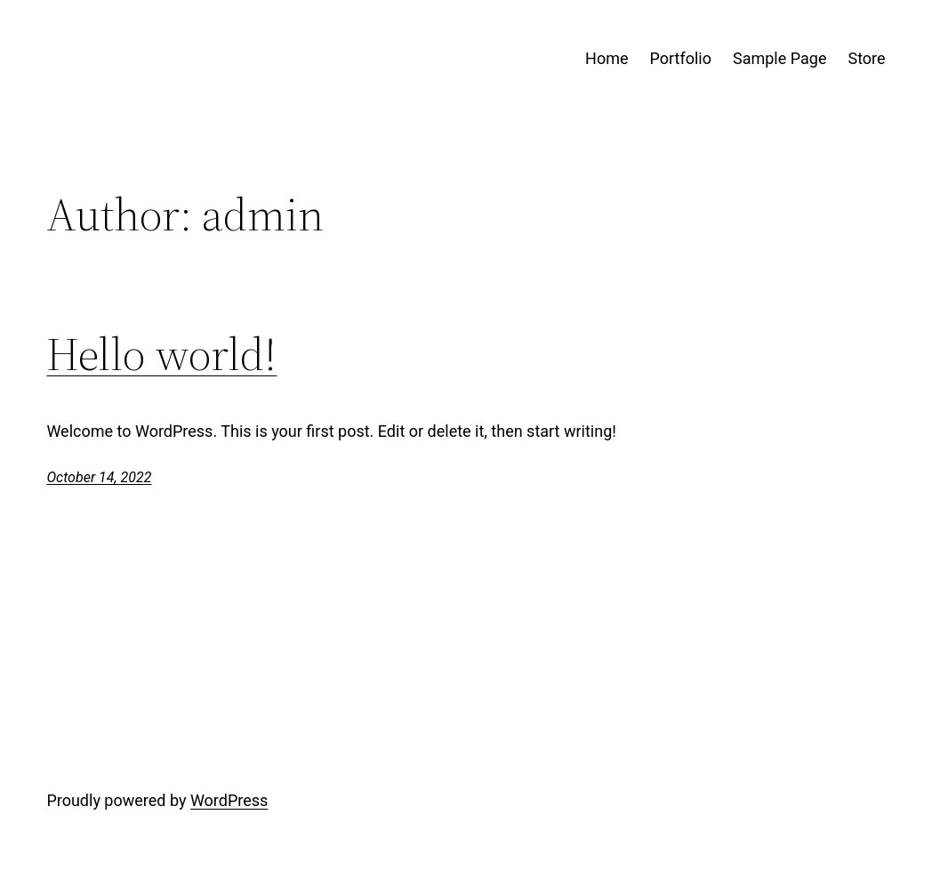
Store (866, 58)
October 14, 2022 (98, 477)
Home (606, 58)
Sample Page (779, 58)
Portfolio (680, 58)
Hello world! (161, 354)
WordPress (229, 800)
